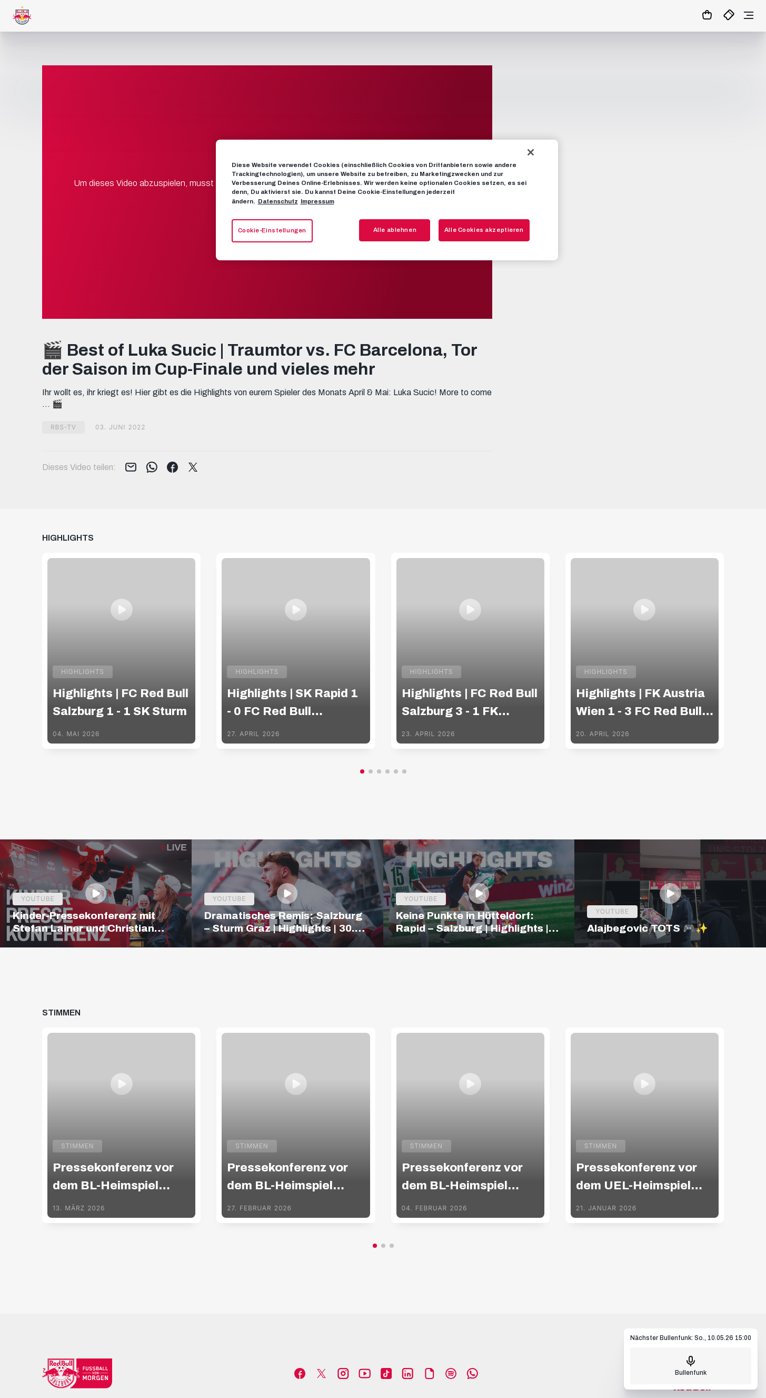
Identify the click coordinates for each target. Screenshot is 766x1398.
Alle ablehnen (394, 230)
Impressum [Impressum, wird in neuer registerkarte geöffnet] (317, 201)
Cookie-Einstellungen (272, 230)
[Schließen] (530, 152)
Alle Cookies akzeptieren (484, 230)
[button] (362, 771)
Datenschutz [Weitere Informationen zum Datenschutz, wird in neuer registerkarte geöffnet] (278, 201)
